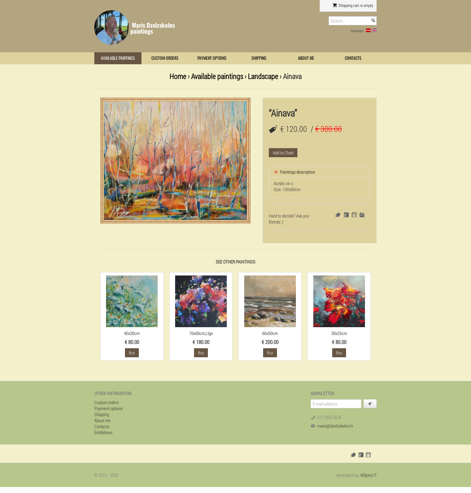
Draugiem (354, 214)
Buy (132, 352)
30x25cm (339, 333)
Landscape (263, 76)
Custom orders (164, 58)
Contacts (353, 58)
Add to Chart (283, 153)
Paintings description (294, 172)
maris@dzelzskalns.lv (335, 426)
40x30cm (132, 333)
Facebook (346, 214)
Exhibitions (103, 432)
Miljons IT (368, 475)
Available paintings (118, 58)
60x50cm (270, 333)
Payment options (211, 58)
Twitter (338, 214)
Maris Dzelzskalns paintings (152, 28)
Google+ (362, 214)
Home (177, 76)
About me (306, 58)
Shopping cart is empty (353, 5)
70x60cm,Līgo (201, 333)
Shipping (258, 58)
